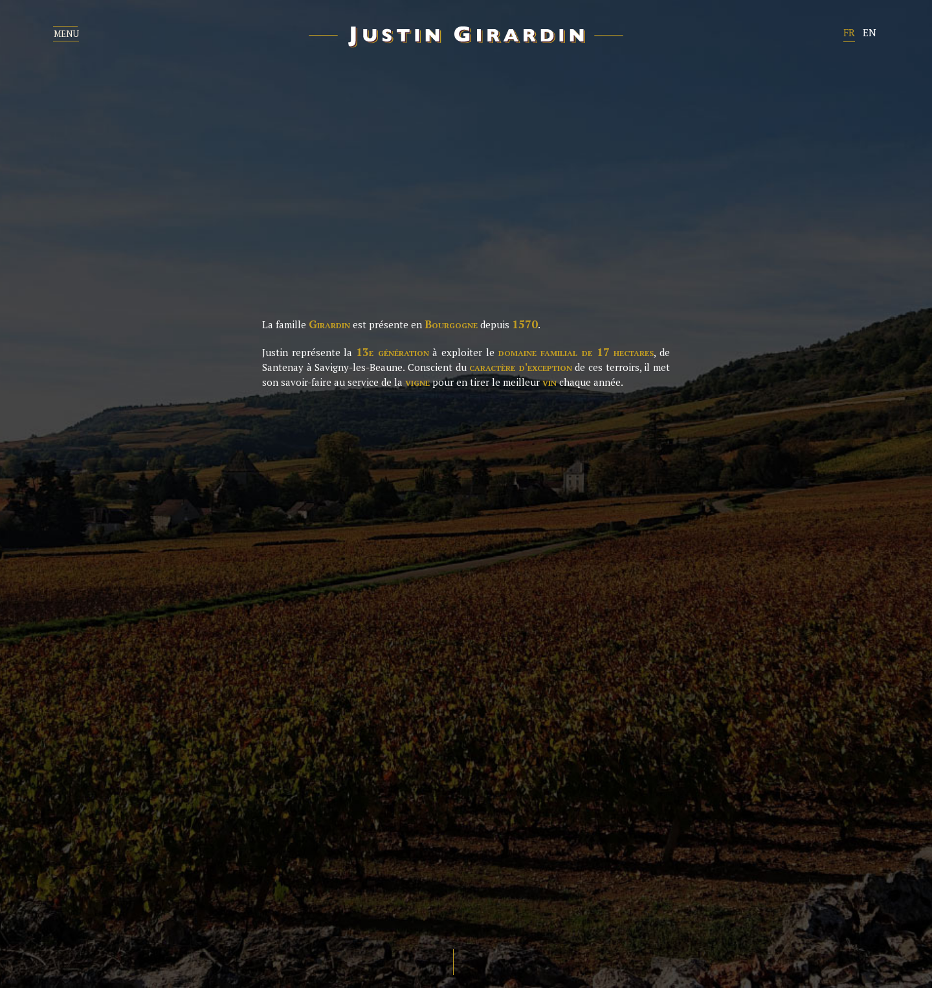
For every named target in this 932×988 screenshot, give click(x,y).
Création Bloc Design (859, 919)
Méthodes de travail (224, 636)
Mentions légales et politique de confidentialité (524, 919)
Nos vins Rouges (542, 612)
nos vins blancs (541, 587)
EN (869, 32)
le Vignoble (194, 612)
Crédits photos (721, 919)
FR (849, 32)
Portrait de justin (216, 587)
